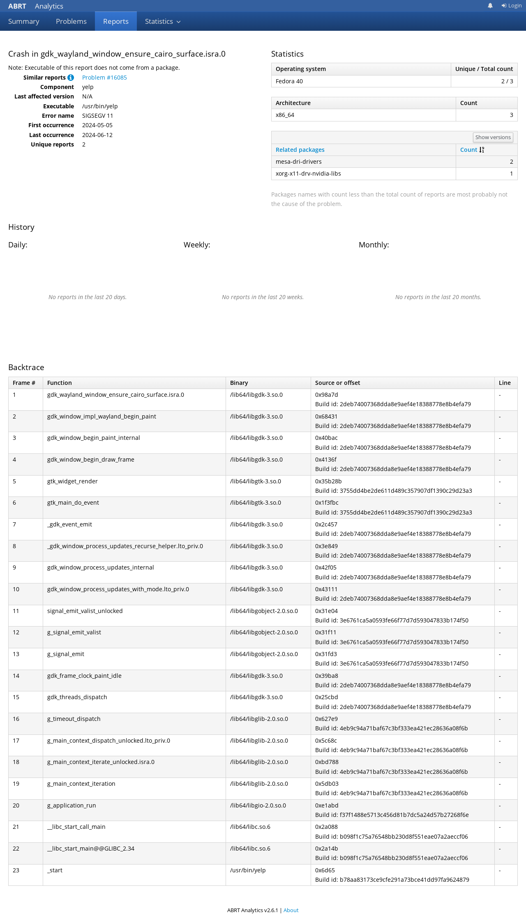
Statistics (163, 21)
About (291, 910)
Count (469, 149)
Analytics (35, 6)
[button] (70, 77)
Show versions (493, 137)
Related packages (300, 149)
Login (511, 5)
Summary (23, 21)
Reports (116, 21)
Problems (71, 21)
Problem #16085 (104, 77)
